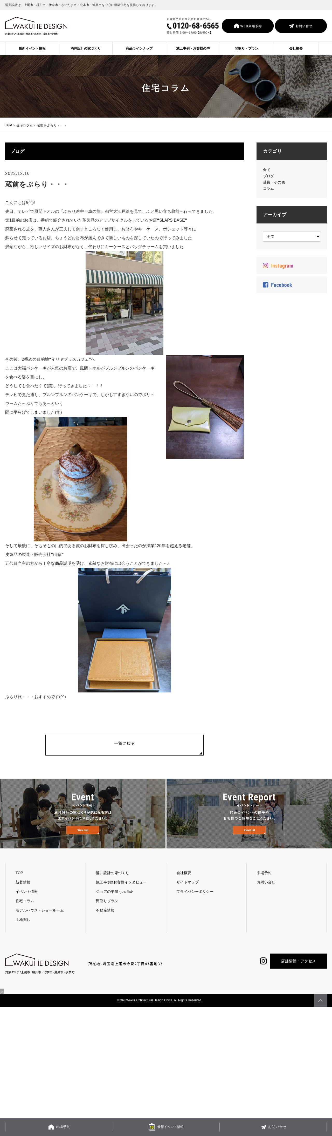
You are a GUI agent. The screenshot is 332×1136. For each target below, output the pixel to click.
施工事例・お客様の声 (193, 48)
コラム (268, 188)
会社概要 (296, 48)
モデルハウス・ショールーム (40, 926)
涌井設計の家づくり (86, 48)
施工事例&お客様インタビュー (121, 898)
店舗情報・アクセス (298, 976)
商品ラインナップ (139, 48)
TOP (8, 125)
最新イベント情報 (32, 48)
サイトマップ (187, 898)
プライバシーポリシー (194, 907)
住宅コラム (24, 125)
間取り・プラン (246, 48)
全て (266, 170)
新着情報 (23, 898)
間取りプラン (107, 916)
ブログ (268, 176)
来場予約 (264, 888)
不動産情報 (105, 926)
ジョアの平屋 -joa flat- (114, 907)
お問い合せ (266, 898)
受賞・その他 (274, 182)
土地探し (23, 935)
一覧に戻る (124, 745)
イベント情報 (27, 907)
